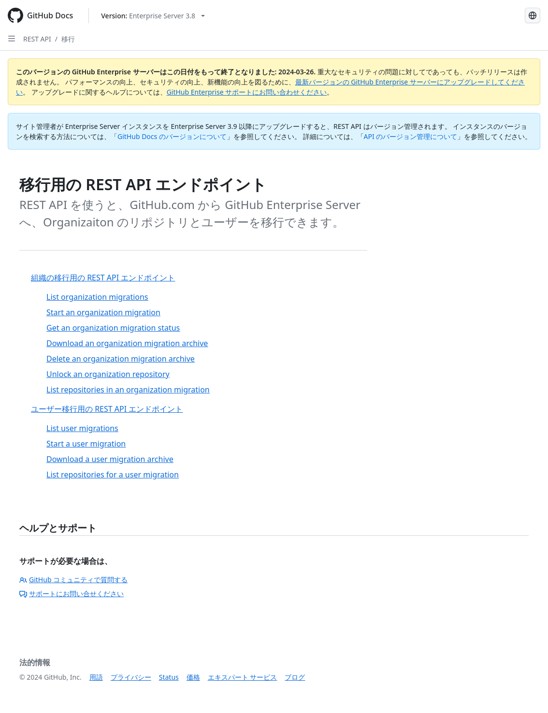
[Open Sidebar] (11, 38)
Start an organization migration (103, 312)
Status (169, 677)
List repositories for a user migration (112, 474)
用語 (96, 677)
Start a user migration (86, 443)
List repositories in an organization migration (128, 389)
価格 (193, 677)
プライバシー (131, 677)
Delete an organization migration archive (120, 358)
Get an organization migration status (113, 327)
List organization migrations (97, 297)
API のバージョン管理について (411, 136)
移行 (68, 38)
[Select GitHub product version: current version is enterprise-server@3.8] (153, 15)
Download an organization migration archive (127, 343)
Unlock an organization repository (108, 374)
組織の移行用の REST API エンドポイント (103, 277)
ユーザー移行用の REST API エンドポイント (107, 409)
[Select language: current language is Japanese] (532, 15)
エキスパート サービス (242, 677)
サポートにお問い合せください (71, 593)
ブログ (295, 677)
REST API (37, 38)
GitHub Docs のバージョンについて (172, 136)
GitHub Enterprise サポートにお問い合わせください (247, 92)
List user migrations (82, 428)
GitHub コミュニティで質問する (73, 579)
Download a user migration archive (109, 459)
